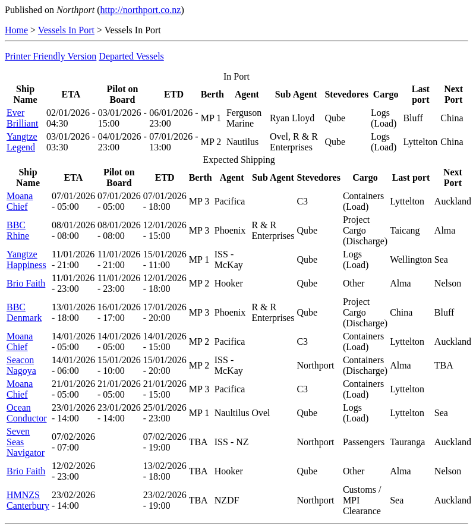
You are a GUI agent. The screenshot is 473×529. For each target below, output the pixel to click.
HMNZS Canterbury (28, 500)
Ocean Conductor (27, 412)
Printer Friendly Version (50, 56)
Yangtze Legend (22, 141)
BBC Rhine (18, 230)
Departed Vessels (131, 56)
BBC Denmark (24, 312)
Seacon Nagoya (21, 365)
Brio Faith (26, 283)
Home (16, 30)
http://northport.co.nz (140, 10)
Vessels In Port (66, 30)
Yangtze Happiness (26, 259)
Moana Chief (20, 201)
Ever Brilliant (22, 118)
